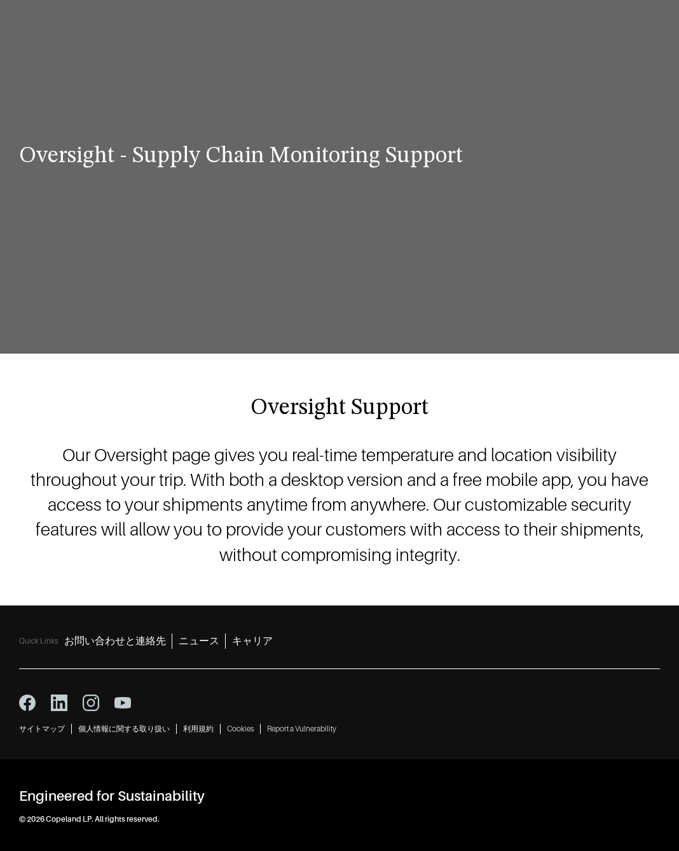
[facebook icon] (27, 703)
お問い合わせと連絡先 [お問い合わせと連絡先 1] (115, 641)
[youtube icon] (122, 703)
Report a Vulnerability (301, 728)
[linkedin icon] (59, 703)
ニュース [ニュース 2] (199, 641)
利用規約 (198, 728)
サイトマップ (42, 728)
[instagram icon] (91, 703)
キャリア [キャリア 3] (252, 641)
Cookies (240, 728)
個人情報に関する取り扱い (124, 728)
